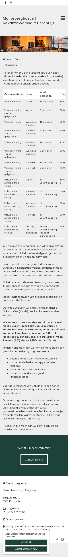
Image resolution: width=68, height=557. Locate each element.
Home (9, 59)
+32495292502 (14, 512)
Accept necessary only (26, 549)
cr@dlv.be (11, 508)
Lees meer (10, 536)
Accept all (26, 542)
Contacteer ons (34, 459)
